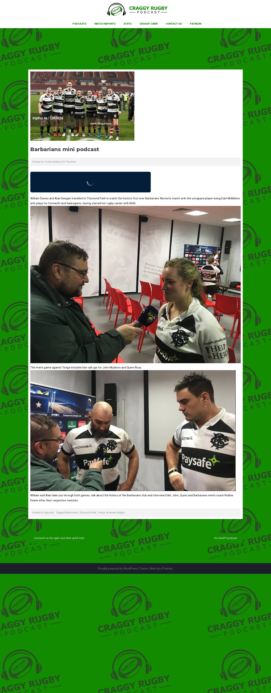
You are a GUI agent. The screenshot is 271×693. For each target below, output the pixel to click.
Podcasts (79, 23)
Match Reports (105, 23)
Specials (49, 512)
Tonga (101, 512)
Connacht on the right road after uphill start (59, 538)
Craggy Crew (149, 23)
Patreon (195, 23)
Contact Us (174, 23)
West (153, 568)
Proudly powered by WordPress (117, 568)
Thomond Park (87, 512)
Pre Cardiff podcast (225, 538)
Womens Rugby (115, 512)
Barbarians (71, 512)
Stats (128, 23)
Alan (73, 161)
